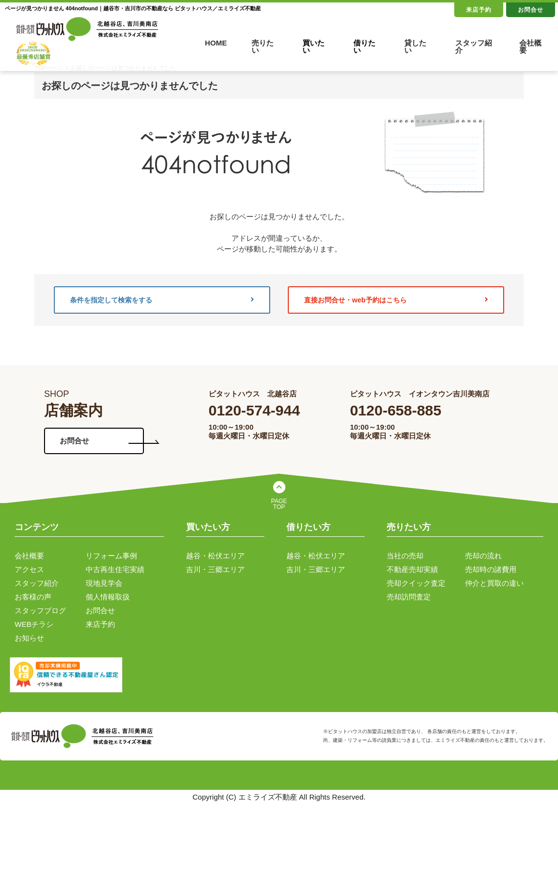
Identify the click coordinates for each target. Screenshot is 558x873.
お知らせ (29, 638)
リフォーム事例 (111, 555)
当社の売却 (405, 555)
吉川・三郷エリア (215, 569)
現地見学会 (104, 583)
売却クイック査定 (416, 583)
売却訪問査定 (409, 597)
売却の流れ (483, 555)
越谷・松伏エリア (215, 555)
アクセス (29, 569)
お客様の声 (33, 597)
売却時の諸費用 (490, 569)
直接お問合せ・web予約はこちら (396, 300)
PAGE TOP (279, 504)
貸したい (415, 46)
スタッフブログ (40, 610)
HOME (216, 43)
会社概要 (530, 46)
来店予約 (478, 9)
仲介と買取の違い (494, 583)
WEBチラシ (34, 624)
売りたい (263, 46)
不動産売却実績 (412, 569)
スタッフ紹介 (473, 46)
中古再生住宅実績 (115, 569)
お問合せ (530, 9)
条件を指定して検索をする (162, 300)
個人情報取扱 (108, 597)
